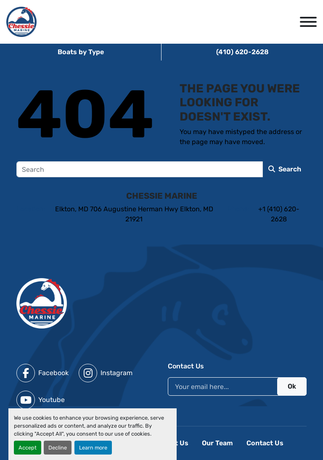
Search (284, 169)
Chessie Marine (161, 196)
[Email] (237, 386)
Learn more (93, 447)
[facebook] (42, 373)
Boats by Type (81, 52)
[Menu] (308, 22)
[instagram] (105, 373)
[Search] (139, 169)
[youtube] (40, 400)
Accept (28, 447)
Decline (57, 447)
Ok (292, 386)
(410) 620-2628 (242, 52)
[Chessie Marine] (41, 303)
